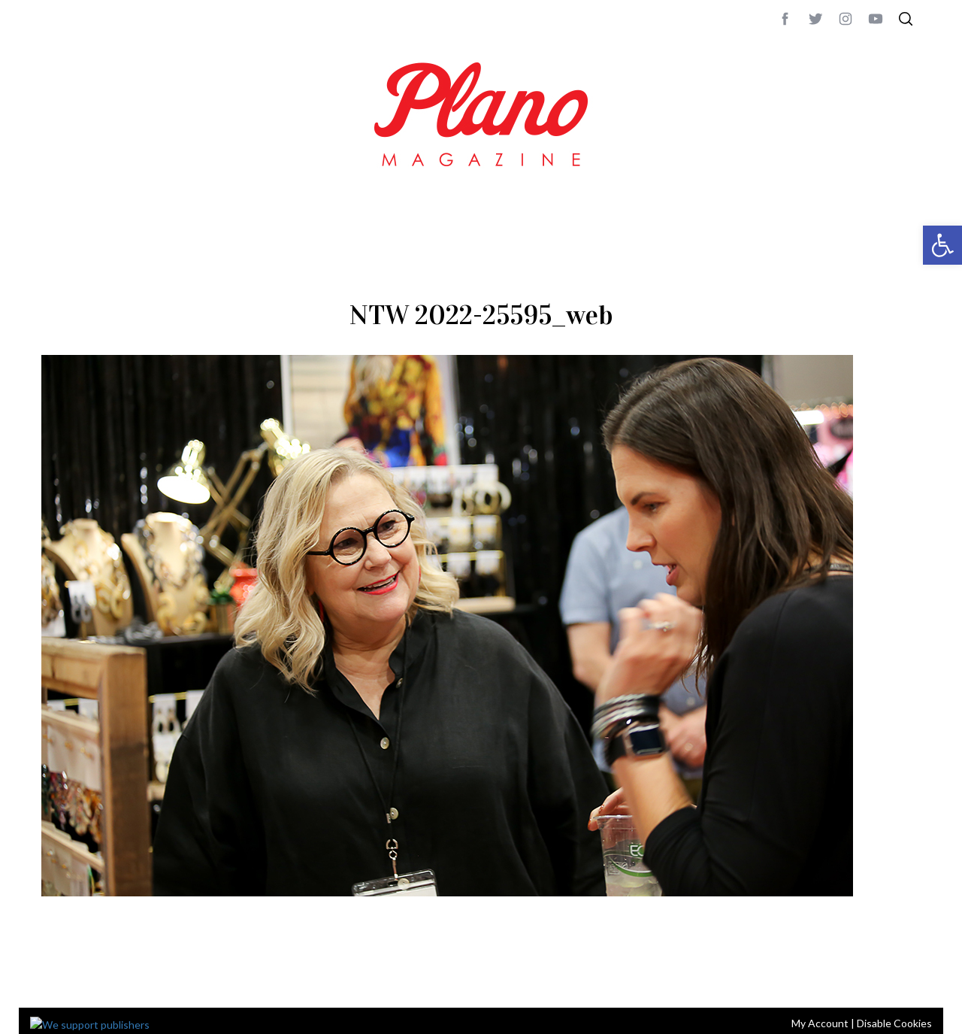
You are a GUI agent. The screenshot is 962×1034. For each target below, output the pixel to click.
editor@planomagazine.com (492, 976)
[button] (942, 245)
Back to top (880, 976)
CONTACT (101, 976)
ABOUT (57, 976)
